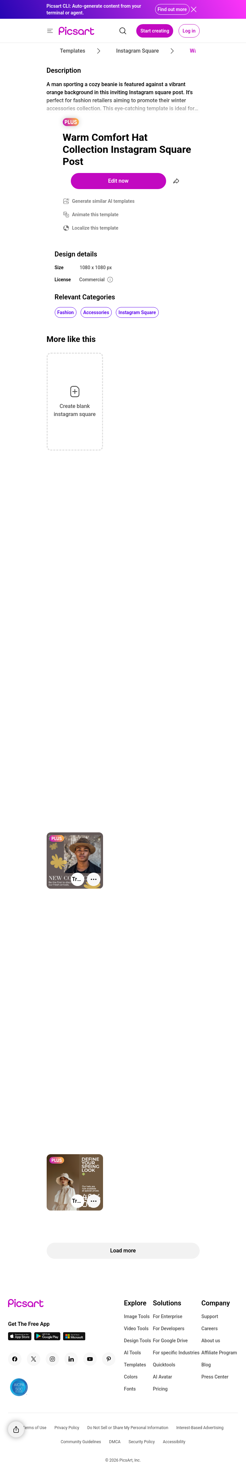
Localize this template (95, 228)
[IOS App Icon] (20, 1338)
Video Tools (136, 1328)
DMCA (114, 1441)
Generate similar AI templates (103, 201)
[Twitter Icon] (33, 1359)
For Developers (168, 1328)
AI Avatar (162, 1376)
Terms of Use (34, 1427)
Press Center (215, 1376)
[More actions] (93, 879)
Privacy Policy (66, 1427)
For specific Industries (176, 1352)
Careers (209, 1328)
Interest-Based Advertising (200, 1427)
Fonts (130, 1389)
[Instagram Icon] (52, 1359)
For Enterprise (167, 1316)
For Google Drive (170, 1340)
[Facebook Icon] (14, 1359)
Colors (131, 1376)
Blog (206, 1364)
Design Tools (137, 1340)
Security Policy (142, 1441)
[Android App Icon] (47, 1338)
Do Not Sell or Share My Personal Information (127, 1427)
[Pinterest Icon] (108, 1359)
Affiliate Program (219, 1352)
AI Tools (132, 1352)
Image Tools (137, 1316)
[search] (123, 31)
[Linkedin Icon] (71, 1359)
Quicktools (164, 1364)
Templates (135, 1364)
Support (209, 1316)
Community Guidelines (81, 1441)
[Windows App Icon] (74, 1338)
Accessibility (174, 1441)
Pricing (160, 1389)
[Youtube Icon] (90, 1359)
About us (210, 1340)
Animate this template (95, 214)
